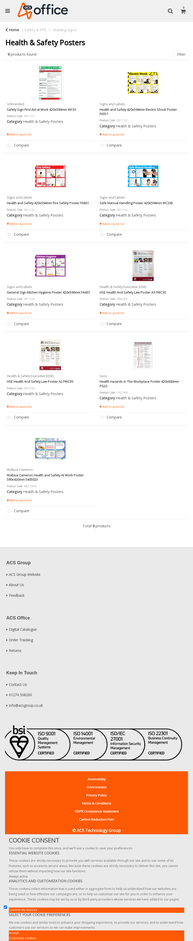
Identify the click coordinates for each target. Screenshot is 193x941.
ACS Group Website (24, 574)
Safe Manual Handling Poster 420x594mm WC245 (136, 203)
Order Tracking (21, 640)
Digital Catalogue (23, 629)
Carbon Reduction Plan (96, 819)
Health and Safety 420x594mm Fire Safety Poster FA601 (48, 203)
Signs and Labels (112, 104)
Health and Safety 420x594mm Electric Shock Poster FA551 (138, 111)
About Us (16, 584)
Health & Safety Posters (43, 121)
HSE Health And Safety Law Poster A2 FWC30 (40, 381)
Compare (17, 145)
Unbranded (15, 104)
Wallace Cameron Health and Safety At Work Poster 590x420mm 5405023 (45, 477)
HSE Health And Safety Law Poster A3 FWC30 (133, 292)
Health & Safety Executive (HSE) (123, 287)
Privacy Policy (96, 795)
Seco (103, 376)
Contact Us (18, 684)
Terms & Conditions (96, 803)
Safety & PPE (35, 29)
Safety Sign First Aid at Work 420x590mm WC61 (41, 109)
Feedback (16, 595)
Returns (15, 650)
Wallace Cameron (20, 469)
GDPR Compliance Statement (97, 811)
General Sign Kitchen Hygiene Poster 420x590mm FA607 (48, 292)
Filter (181, 54)
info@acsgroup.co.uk (26, 705)
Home (12, 29)
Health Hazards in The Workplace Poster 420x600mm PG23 (139, 383)
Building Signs (64, 29)
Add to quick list (19, 134)
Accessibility (96, 779)
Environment (96, 787)
